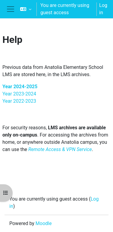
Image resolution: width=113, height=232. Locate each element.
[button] (25, 9)
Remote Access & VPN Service (60, 149)
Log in (103, 8)
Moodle (44, 223)
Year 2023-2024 (19, 94)
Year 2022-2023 (19, 101)
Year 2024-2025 (19, 86)
